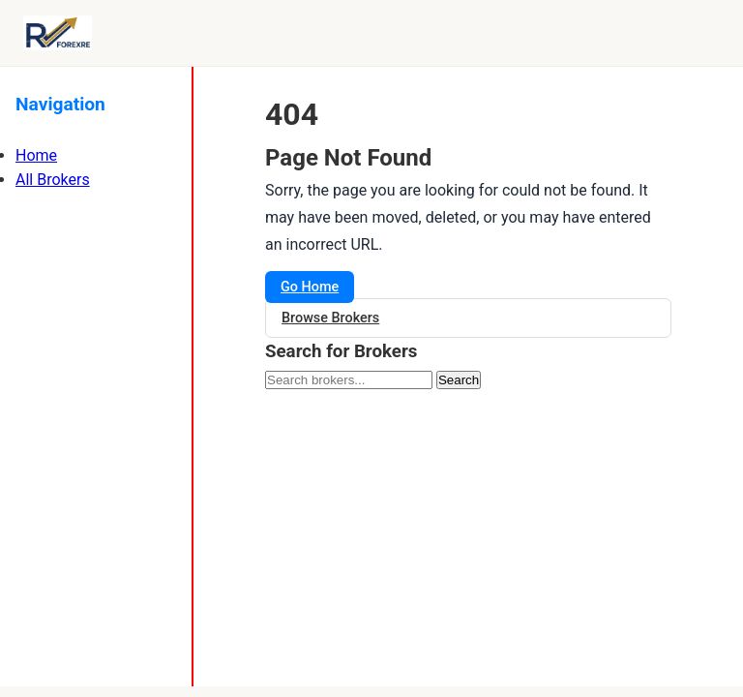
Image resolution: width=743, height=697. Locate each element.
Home (36, 155)
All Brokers (52, 179)
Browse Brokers (330, 318)
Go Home (310, 287)
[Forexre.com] (57, 32)
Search (458, 380)
